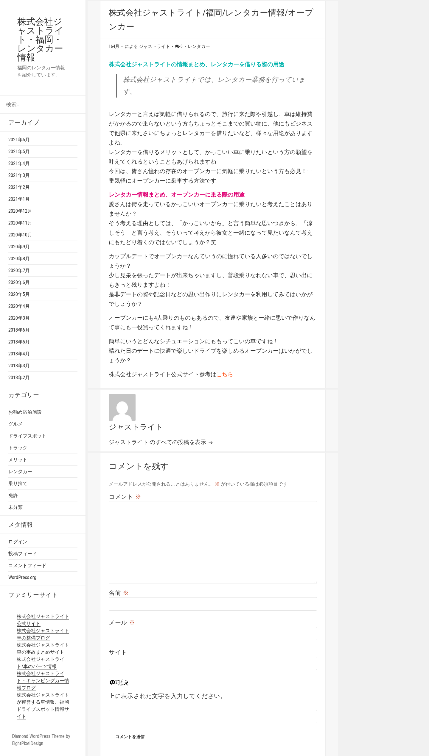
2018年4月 (19, 354)
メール (122, 622)
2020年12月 (20, 211)
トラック (17, 448)
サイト (118, 652)
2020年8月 (19, 258)
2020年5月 (19, 294)
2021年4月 (19, 163)
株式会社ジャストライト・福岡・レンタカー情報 (40, 39)
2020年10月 (20, 235)
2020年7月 (19, 270)
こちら (224, 374)
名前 (119, 592)
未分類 (15, 507)
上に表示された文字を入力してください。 (167, 695)
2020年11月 (20, 223)
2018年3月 (19, 365)
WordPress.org (22, 577)
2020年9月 (19, 247)
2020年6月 (19, 282)
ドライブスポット (27, 436)
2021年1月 (19, 199)
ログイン (17, 542)
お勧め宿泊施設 (25, 412)
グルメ (15, 424)
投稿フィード (22, 553)
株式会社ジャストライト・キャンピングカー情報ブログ (43, 681)
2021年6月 (19, 139)
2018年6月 (19, 330)
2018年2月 (19, 377)
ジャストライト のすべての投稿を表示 (158, 442)
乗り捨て (17, 483)
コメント (125, 496)
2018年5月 (19, 342)
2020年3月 (19, 318)
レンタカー (20, 471)
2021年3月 (19, 175)
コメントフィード (27, 565)
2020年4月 (19, 306)
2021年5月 (19, 151)
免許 (13, 495)
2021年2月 (19, 187)
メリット (17, 459)
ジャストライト (136, 427)
